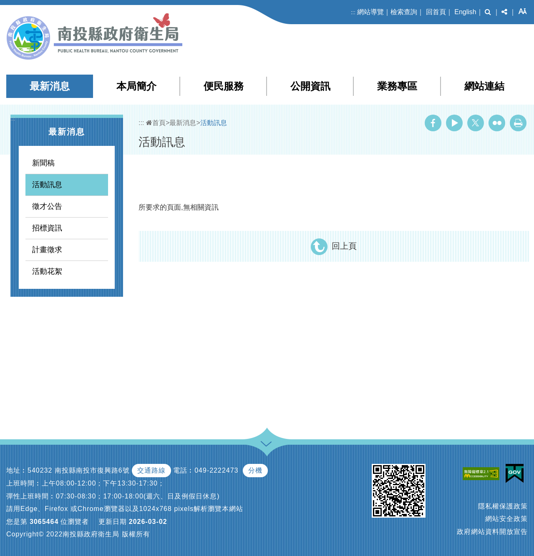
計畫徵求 (47, 249)
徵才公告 (47, 206)
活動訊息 (47, 184)
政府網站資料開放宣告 (492, 531)
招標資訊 (47, 228)
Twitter (475, 123)
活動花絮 (47, 271)
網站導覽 (370, 11)
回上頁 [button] (344, 245)
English (465, 11)
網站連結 (484, 86)
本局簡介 (136, 86)
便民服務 (224, 86)
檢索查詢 (403, 11)
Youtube (454, 123)
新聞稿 (43, 163)
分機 (255, 470)
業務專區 (397, 86)
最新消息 (50, 86)
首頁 (156, 122)
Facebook (433, 123)
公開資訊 (310, 86)
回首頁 (436, 11)
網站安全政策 (506, 518)
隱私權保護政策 (503, 506)
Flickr (497, 123)
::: (353, 12)
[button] (488, 12)
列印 (518, 123)
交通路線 (151, 470)
